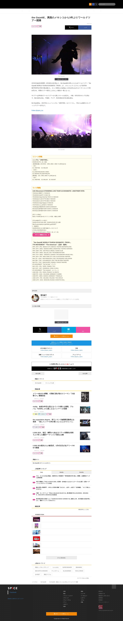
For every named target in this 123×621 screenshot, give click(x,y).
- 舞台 (64, 593)
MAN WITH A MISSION (40, 571)
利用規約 (101, 600)
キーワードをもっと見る (83, 578)
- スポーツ (65, 604)
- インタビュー (83, 595)
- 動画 (81, 591)
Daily (41, 472)
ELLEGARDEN (66, 571)
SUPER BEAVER (66, 567)
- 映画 (64, 606)
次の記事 (86, 373)
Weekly (61, 472)
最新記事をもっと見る (84, 509)
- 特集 (81, 602)
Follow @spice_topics (46, 350)
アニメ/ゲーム (54, 571)
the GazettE (37, 383)
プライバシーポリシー (104, 602)
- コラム (82, 600)
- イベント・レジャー (68, 595)
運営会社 (101, 591)
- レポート (82, 597)
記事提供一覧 (102, 593)
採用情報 (101, 597)
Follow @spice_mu (37, 110)
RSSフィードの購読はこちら (62, 336)
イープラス (34, 582)
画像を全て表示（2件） (61, 79)
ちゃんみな (55, 567)
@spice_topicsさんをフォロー (16, 598)
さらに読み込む (66, 557)
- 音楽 (64, 591)
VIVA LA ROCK (78, 571)
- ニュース (82, 593)
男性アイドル (46, 574)
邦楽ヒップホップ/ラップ (41, 567)
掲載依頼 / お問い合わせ (104, 595)
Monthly (81, 472)
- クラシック (66, 597)
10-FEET (37, 574)
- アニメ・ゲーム (67, 600)
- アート (65, 602)
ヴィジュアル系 (49, 383)
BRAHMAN (78, 567)
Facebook (13, 592)
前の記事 (36, 373)
